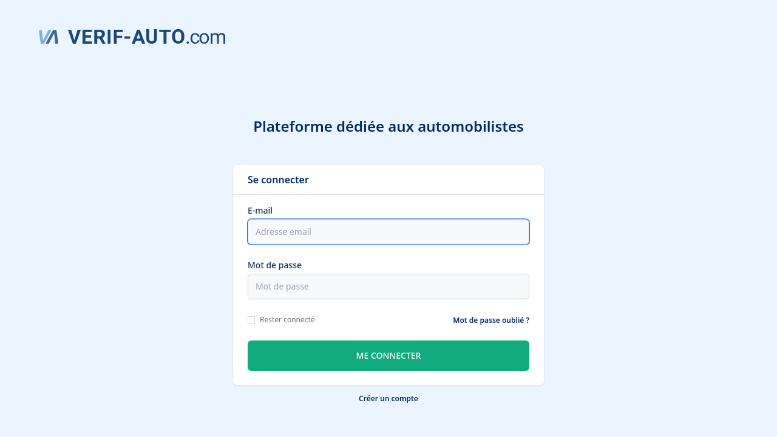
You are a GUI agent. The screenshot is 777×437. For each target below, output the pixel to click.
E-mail (260, 210)
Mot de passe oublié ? (491, 320)
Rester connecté (287, 319)
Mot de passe (275, 265)
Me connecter (388, 355)
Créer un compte (388, 398)
